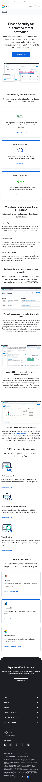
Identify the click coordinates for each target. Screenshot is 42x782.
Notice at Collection (9, 777)
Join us (21, 702)
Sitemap (26, 753)
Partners (21, 707)
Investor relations (21, 717)
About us (21, 697)
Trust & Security (21, 712)
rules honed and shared (20, 434)
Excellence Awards (21, 722)
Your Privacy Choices (21, 777)
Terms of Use (14, 753)
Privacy (21, 753)
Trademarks (7, 753)
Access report (37, 1)
